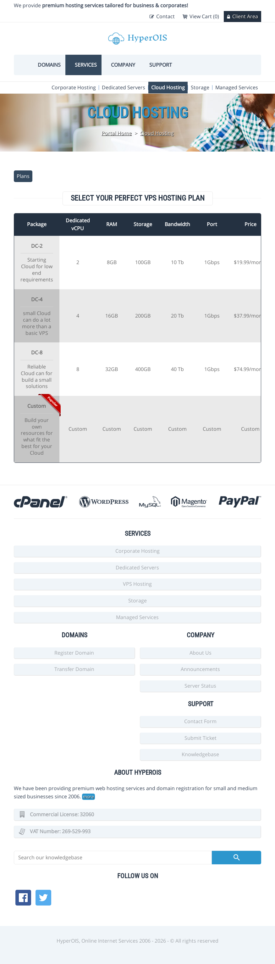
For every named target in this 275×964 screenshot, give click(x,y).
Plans (23, 176)
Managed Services (236, 87)
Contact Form (200, 721)
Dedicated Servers (123, 87)
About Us (201, 652)
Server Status (200, 685)
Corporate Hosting (74, 87)
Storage (200, 87)
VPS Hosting (137, 583)
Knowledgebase (200, 754)
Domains (49, 64)
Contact (165, 16)
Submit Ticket (200, 737)
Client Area (245, 16)
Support (160, 64)
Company (123, 64)
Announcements (200, 669)
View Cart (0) (204, 16)
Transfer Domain (74, 669)
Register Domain (74, 652)
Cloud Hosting (168, 87)
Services (86, 64)
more (88, 797)
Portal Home (117, 133)
